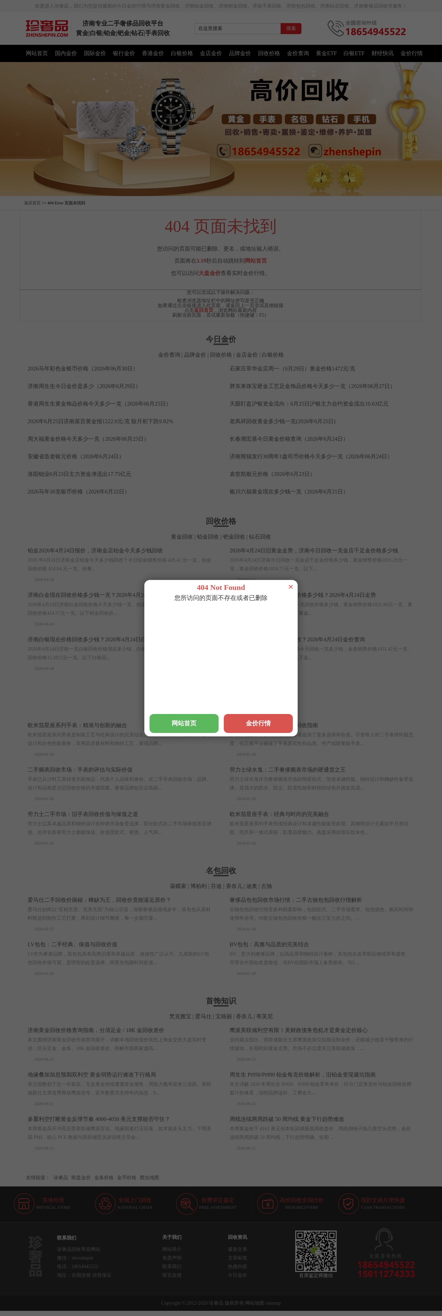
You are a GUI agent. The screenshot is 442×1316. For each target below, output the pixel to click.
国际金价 (95, 53)
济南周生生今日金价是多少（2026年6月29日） (84, 386)
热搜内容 (237, 1266)
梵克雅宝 (253, 711)
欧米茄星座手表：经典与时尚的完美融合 (279, 814)
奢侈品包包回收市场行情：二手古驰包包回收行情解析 (296, 900)
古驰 (266, 886)
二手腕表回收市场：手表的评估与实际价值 (80, 770)
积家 (183, 711)
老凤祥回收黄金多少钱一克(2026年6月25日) (283, 421)
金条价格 (104, 1177)
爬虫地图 (149, 1177)
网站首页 (37, 53)
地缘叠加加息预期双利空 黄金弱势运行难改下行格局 (92, 1075)
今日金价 (237, 1275)
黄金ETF (326, 53)
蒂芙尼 (264, 1016)
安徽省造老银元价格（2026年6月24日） (76, 456)
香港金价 (153, 53)
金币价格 (126, 1177)
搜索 (291, 28)
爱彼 (274, 711)
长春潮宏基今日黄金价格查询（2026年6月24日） (289, 439)
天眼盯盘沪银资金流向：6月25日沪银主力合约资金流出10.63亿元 (309, 404)
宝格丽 (223, 1016)
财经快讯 (383, 53)
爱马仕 (230, 711)
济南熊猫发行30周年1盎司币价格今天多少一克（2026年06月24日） (311, 456)
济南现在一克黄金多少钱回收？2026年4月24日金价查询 (297, 639)
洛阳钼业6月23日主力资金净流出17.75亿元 (79, 474)
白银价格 (182, 53)
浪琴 (197, 711)
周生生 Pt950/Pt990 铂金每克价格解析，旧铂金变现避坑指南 (303, 1075)
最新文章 (237, 1249)
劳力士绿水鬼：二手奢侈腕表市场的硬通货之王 (288, 770)
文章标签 (237, 1258)
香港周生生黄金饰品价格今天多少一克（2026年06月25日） (99, 404)
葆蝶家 (178, 886)
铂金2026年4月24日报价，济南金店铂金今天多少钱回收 (95, 550)
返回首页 (32, 203)
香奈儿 (234, 886)
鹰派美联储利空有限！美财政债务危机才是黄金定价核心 (299, 1030)
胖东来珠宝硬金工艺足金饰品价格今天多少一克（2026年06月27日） (312, 386)
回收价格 (269, 53)
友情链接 (35, 1177)
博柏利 (198, 886)
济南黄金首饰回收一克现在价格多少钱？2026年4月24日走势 (303, 595)
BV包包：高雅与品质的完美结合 (269, 944)
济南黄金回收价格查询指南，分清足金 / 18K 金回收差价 (96, 1030)
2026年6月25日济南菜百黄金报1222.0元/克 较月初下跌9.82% (100, 421)
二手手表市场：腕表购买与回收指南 (274, 725)
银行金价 (124, 53)
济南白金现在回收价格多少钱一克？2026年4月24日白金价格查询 (106, 595)
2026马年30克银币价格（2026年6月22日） (79, 491)
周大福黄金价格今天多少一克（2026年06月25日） (88, 439)
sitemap (273, 1303)
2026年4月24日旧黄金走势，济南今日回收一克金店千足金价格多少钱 (314, 550)
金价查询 (298, 53)
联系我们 (172, 1266)
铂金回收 (208, 537)
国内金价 (66, 53)
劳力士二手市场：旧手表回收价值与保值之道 (83, 814)
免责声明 (172, 1258)
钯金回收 (234, 537)
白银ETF (354, 53)
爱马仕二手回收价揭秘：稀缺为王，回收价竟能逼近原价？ (99, 900)
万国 (167, 711)
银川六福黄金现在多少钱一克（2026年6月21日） (289, 491)
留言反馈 (172, 1275)
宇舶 (212, 711)
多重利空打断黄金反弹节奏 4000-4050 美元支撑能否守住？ (99, 1119)
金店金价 (211, 53)
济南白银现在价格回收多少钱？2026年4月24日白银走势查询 (101, 639)
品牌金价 (240, 53)
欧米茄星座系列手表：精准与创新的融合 (77, 725)
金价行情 (412, 53)
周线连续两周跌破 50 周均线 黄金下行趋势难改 (287, 1119)
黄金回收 (182, 537)
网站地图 (255, 1303)
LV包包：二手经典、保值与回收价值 (72, 944)
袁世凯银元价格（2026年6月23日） (272, 474)
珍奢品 (61, 1177)
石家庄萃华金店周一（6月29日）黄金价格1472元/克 (292, 368)
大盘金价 (210, 273)
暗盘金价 (81, 1177)
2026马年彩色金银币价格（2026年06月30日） (83, 368)
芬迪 (216, 886)
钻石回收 (260, 537)
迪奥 (251, 886)
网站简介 (172, 1249)
